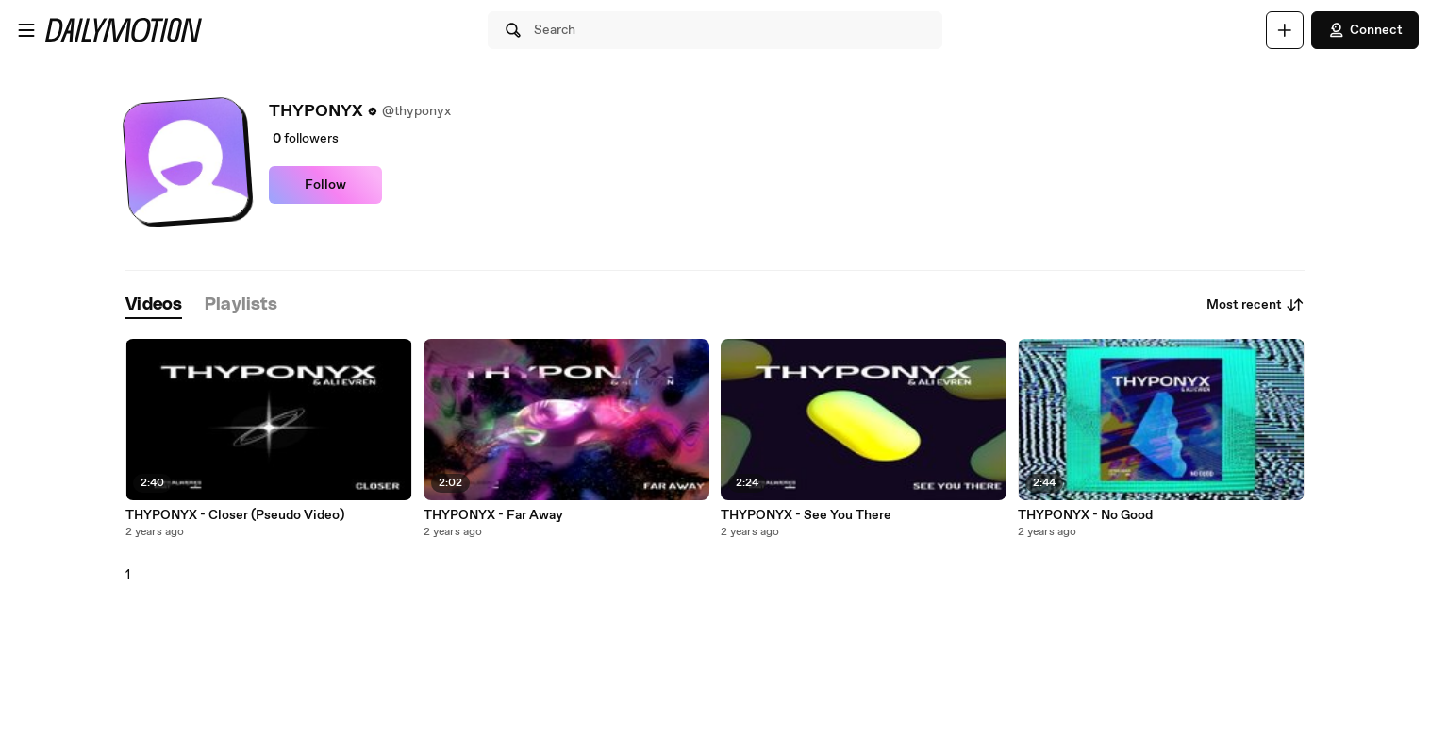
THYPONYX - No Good (1085, 515)
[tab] (153, 305)
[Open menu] (26, 30)
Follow (325, 185)
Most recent (1255, 304)
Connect (1365, 30)
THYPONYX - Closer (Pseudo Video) (234, 515)
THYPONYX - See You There (806, 515)
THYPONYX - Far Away (493, 515)
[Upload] (1285, 30)
